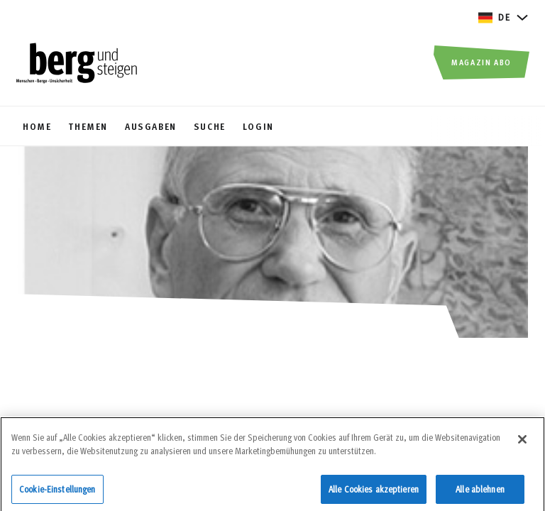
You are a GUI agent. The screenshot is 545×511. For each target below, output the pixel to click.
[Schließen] (522, 442)
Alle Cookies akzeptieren (374, 492)
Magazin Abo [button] (481, 61)
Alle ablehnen (480, 492)
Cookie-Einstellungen (57, 492)
